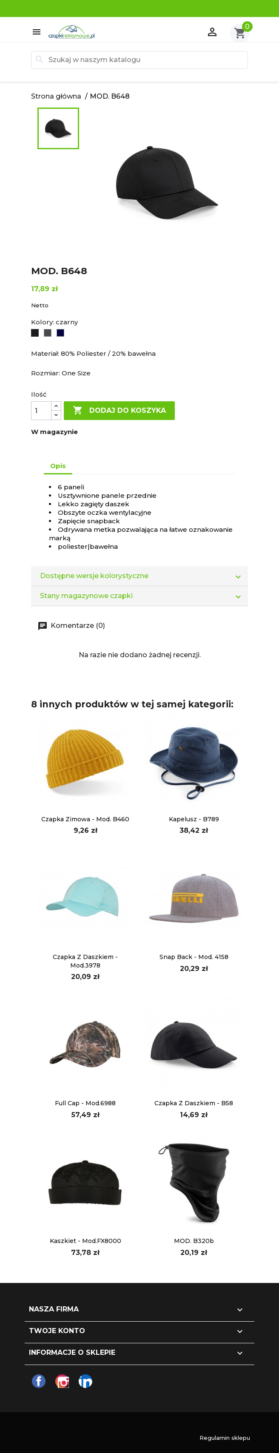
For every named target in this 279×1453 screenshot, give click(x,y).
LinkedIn (85, 1381)
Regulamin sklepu (224, 1437)
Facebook (39, 1381)
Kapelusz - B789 (194, 819)
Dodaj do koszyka (119, 410)
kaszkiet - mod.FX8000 (85, 1241)
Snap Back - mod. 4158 (193, 957)
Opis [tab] (58, 466)
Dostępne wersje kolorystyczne (144, 576)
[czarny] (35, 333)
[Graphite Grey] (48, 333)
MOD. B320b (194, 1241)
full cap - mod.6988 (85, 1103)
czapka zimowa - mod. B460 (85, 819)
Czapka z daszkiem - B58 (193, 1103)
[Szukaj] (139, 60)
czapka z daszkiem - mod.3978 (85, 961)
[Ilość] (41, 410)
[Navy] (61, 333)
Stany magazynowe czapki (144, 596)
